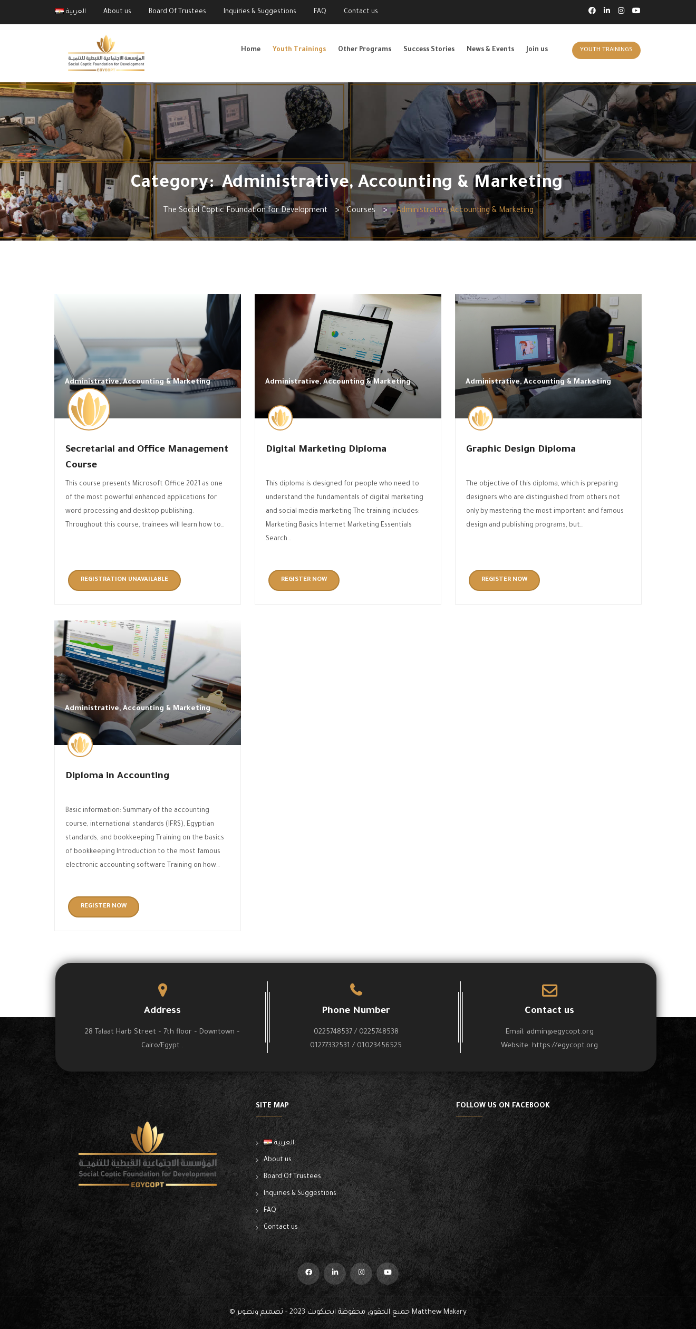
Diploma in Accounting (117, 776)
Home (250, 50)
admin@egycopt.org (560, 1032)
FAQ (320, 12)
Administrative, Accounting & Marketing (137, 382)
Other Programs (364, 50)
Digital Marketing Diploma (326, 450)
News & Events (490, 50)
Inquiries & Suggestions (260, 12)
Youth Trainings (299, 50)
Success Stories (429, 50)
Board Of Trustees (177, 12)
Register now (304, 580)
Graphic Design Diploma (521, 450)
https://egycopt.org (565, 1046)
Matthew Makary (439, 1312)
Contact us (361, 12)
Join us (537, 50)
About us (117, 12)
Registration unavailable (124, 580)
